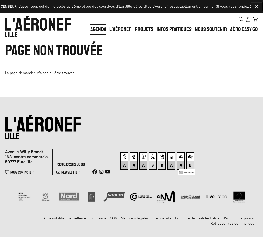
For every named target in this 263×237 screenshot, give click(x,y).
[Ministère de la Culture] (24, 196)
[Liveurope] (217, 196)
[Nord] (69, 196)
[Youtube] (107, 172)
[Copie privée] (141, 196)
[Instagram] (101, 172)
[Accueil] (38, 26)
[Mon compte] (248, 19)
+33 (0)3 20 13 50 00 (70, 164)
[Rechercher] (241, 19)
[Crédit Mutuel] (190, 196)
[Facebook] (94, 172)
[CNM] (166, 196)
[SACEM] (114, 196)
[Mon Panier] (255, 19)
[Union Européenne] (239, 196)
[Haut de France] (45, 196)
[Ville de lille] (91, 196)
